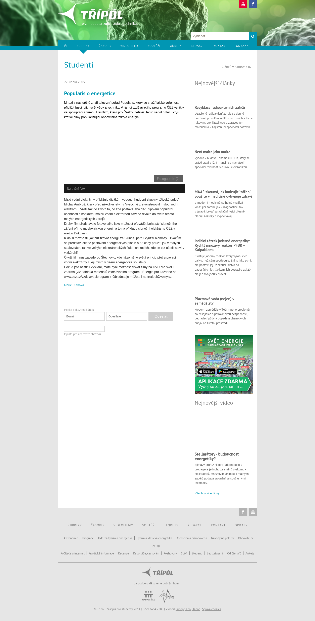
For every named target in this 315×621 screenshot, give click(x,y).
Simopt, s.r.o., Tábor (188, 609)
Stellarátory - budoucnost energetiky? (217, 456)
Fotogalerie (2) (168, 179)
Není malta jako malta (212, 151)
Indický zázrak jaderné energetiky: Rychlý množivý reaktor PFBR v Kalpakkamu (222, 245)
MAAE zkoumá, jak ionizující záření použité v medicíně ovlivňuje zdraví (223, 194)
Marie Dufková (74, 285)
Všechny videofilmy (207, 493)
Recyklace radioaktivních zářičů (220, 107)
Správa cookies (211, 609)
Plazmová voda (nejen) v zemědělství (214, 301)
